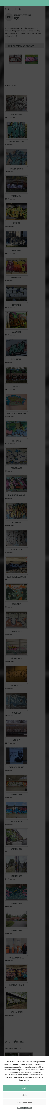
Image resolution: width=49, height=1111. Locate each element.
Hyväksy (24, 1088)
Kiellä (24, 1095)
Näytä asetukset (24, 1102)
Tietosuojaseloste (24, 1108)
